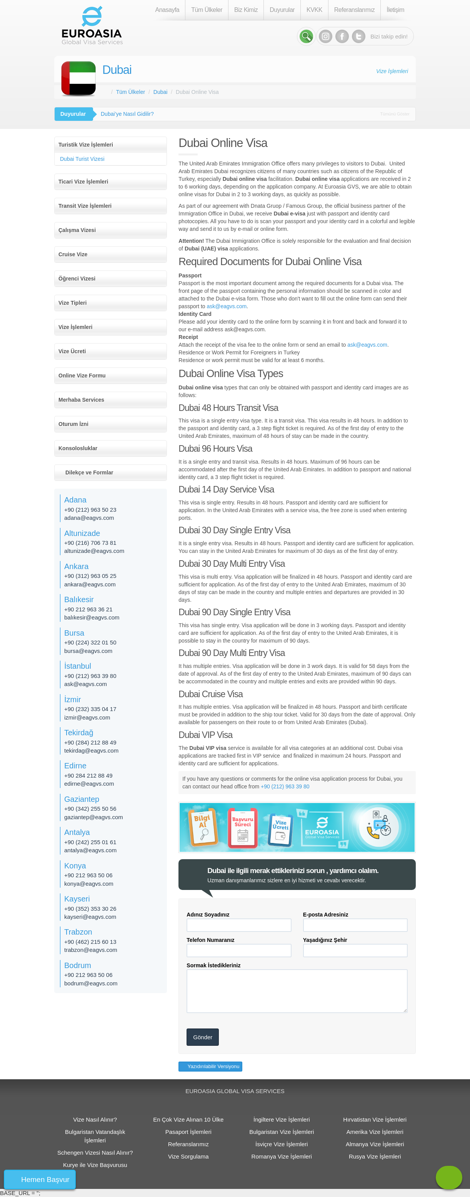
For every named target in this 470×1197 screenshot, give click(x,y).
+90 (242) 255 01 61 (90, 842)
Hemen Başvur (45, 1179)
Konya (75, 865)
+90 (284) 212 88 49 (90, 742)
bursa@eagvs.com (88, 651)
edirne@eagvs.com (89, 783)
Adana (75, 500)
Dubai (117, 70)
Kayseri (77, 899)
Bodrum (77, 965)
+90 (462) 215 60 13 (90, 941)
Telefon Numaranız (210, 940)
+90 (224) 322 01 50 (90, 642)
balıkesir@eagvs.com (92, 617)
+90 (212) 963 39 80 (285, 786)
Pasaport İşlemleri (188, 1132)
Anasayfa (167, 10)
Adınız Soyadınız (208, 915)
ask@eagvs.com (227, 306)
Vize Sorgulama (188, 1156)
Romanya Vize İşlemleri (282, 1156)
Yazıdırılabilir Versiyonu (212, 1066)
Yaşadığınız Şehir (325, 940)
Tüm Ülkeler (206, 10)
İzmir (72, 699)
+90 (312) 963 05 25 (90, 576)
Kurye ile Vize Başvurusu (95, 1165)
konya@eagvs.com (88, 883)
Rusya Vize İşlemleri (375, 1156)
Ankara (76, 566)
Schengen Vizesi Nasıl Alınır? (95, 1152)
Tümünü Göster (395, 114)
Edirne (75, 765)
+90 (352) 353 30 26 (90, 908)
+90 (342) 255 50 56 (90, 808)
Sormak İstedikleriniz (213, 965)
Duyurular (282, 10)
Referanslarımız (354, 10)
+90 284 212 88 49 (88, 775)
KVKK (314, 10)
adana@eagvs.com (89, 517)
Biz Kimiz (246, 10)
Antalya (77, 832)
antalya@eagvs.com (90, 850)
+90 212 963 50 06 (88, 875)
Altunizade (82, 533)
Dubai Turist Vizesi (82, 159)
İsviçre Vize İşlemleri (281, 1144)
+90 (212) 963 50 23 (90, 509)
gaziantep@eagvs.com (93, 817)
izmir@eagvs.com (87, 717)
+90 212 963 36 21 (88, 609)
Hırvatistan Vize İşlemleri (375, 1119)
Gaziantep (81, 799)
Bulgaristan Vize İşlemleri (281, 1132)
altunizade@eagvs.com (94, 551)
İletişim (395, 10)
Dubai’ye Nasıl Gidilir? (127, 114)
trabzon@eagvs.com (90, 950)
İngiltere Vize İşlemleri (281, 1119)
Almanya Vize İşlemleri (375, 1144)
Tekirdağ (78, 732)
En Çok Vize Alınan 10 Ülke (188, 1119)
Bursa (74, 633)
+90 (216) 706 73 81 (90, 542)
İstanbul (77, 666)
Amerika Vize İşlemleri (375, 1132)
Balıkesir (79, 599)
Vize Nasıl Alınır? (95, 1119)
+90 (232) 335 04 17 (90, 709)
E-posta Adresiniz (325, 915)
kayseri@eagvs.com (90, 916)
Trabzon (78, 932)
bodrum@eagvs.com (91, 983)
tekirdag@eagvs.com (91, 750)
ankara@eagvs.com (90, 584)
